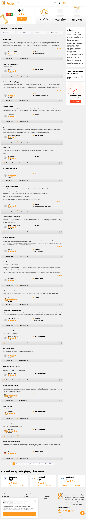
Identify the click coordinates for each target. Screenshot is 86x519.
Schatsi (9, 451)
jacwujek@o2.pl (11, 114)
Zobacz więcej (75, 101)
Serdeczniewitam (12, 373)
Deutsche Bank (13, 478)
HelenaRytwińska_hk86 (13, 318)
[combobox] (8, 32)
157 (46, 463)
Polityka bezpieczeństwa (64, 515)
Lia (8, 94)
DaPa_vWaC (11, 204)
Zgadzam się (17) (9, 436)
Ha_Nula (10, 429)
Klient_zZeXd (11, 278)
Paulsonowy (11, 394)
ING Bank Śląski (41, 478)
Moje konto (25, 496)
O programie (47, 496)
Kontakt (46, 498)
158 (50, 463)
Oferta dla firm (79, 3)
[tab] (11, 494)
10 (39, 463)
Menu (19, 3)
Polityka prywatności (78, 515)
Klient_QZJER (11, 156)
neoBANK (70, 477)
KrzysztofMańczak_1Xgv (14, 135)
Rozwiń (59, 48)
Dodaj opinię (68, 2)
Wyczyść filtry (59, 36)
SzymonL (10, 411)
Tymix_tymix (11, 298)
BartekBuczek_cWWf (13, 336)
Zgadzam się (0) (9, 58)
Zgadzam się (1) (9, 400)
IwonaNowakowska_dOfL (14, 225)
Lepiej (9, 485)
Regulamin (50, 515)
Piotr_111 (10, 249)
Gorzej (21, 485)
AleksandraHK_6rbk (13, 52)
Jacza (9, 69)
